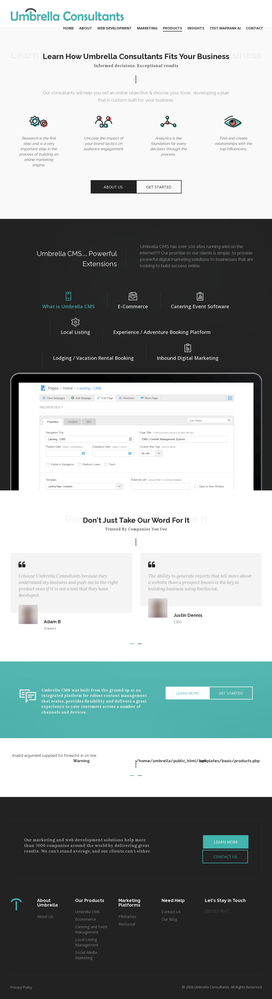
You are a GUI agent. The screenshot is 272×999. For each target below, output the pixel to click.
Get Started (158, 186)
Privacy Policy (21, 987)
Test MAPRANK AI (225, 28)
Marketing (147, 28)
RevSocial (126, 924)
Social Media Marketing (86, 955)
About (85, 28)
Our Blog (169, 919)
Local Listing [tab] (75, 322)
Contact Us (171, 911)
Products (172, 28)
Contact (254, 28)
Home (68, 28)
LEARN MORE (226, 842)
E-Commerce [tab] (133, 297)
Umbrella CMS (87, 911)
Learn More (167, 695)
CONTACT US (225, 856)
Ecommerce (86, 919)
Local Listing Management (86, 942)
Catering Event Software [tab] (200, 297)
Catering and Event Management (91, 929)
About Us (113, 186)
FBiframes (127, 916)
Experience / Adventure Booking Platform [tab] (162, 328)
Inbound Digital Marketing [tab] (188, 348)
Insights (195, 28)
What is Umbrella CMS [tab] (68, 297)
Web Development (114, 28)
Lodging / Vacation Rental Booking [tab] (93, 354)
